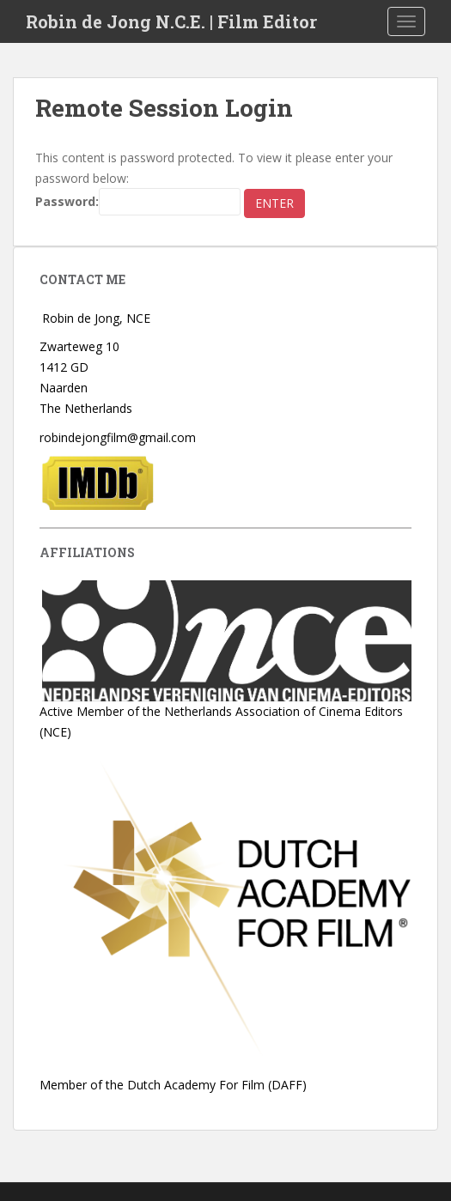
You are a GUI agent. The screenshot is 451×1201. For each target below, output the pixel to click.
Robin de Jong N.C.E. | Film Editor (171, 21)
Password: (138, 201)
